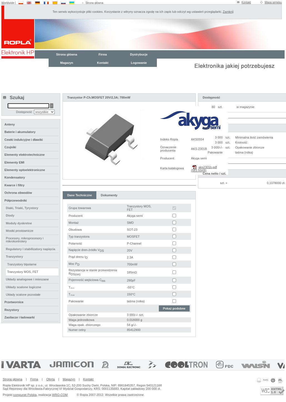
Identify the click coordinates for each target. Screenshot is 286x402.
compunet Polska (24, 394)
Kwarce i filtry (14, 185)
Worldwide (7, 2)
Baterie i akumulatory (20, 132)
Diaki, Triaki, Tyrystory (22, 208)
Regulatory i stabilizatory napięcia (30, 249)
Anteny (9, 124)
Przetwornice (13, 302)
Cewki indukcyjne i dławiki (23, 139)
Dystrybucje (139, 54)
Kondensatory (14, 177)
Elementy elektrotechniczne (24, 154)
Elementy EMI (14, 162)
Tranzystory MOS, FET (22, 271)
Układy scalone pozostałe (23, 294)
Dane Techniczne (79, 195)
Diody (10, 215)
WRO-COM (59, 394)
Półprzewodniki (15, 200)
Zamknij (228, 11)
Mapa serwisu (273, 2)
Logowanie (139, 62)
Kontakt (246, 2)
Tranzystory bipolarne (21, 264)
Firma (103, 54)
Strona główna (94, 2)
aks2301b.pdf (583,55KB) (204, 168)
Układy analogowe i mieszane (27, 279)
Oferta (50, 379)
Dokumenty (109, 195)
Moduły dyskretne (19, 223)
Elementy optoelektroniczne (24, 170)
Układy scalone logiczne (23, 287)
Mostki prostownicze (19, 230)
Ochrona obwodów (18, 192)
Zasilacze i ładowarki (19, 317)
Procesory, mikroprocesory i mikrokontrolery (25, 240)
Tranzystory (14, 256)
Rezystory (11, 309)
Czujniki (10, 147)
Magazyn (66, 62)
